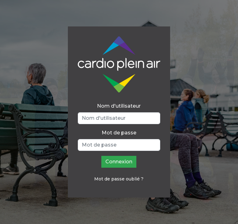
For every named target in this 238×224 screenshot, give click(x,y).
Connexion (118, 162)
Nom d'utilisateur (119, 106)
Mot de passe (119, 133)
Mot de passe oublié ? (118, 179)
